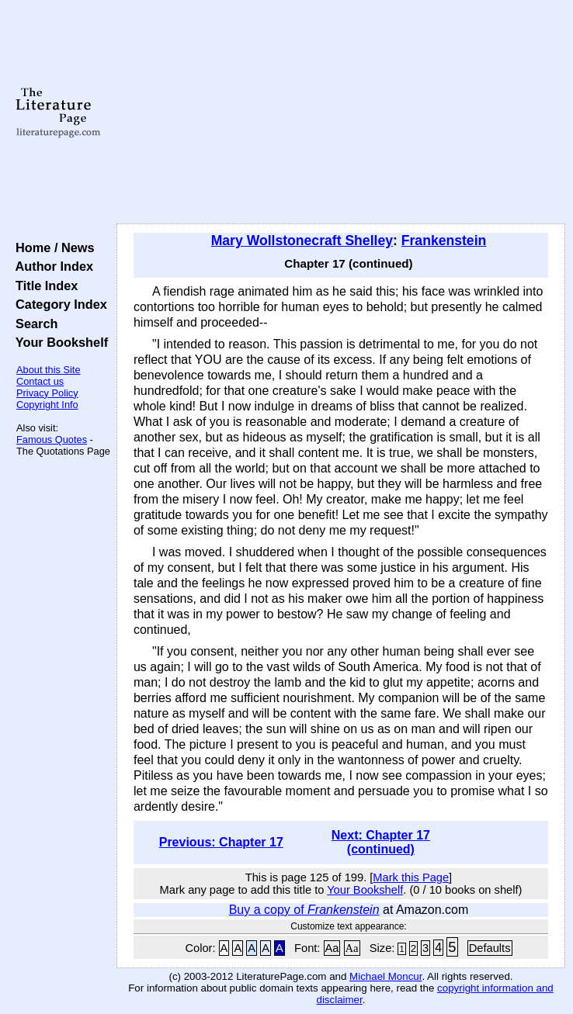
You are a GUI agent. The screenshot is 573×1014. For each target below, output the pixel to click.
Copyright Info (47, 404)
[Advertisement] (340, 112)
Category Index (58, 304)
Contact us (40, 381)
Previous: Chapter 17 (221, 842)
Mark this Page (411, 877)
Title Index (43, 285)
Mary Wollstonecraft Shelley (302, 240)
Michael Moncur (385, 976)
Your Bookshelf (58, 342)
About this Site (48, 369)
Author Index (51, 266)
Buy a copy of (304, 909)
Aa (332, 948)
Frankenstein (444, 240)
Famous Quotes (51, 439)
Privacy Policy (47, 393)
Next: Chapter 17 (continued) (381, 842)
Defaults (490, 948)
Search (33, 324)
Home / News (52, 247)
